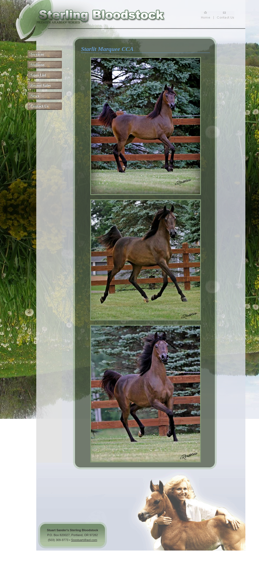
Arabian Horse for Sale (134, 554)
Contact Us (39, 106)
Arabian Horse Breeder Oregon (201, 554)
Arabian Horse (104, 554)
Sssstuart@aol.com (84, 540)
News (34, 96)
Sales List (38, 75)
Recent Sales (40, 85)
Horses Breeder (164, 554)
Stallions (37, 65)
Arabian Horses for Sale (74, 554)
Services (37, 54)
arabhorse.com (65, 562)
